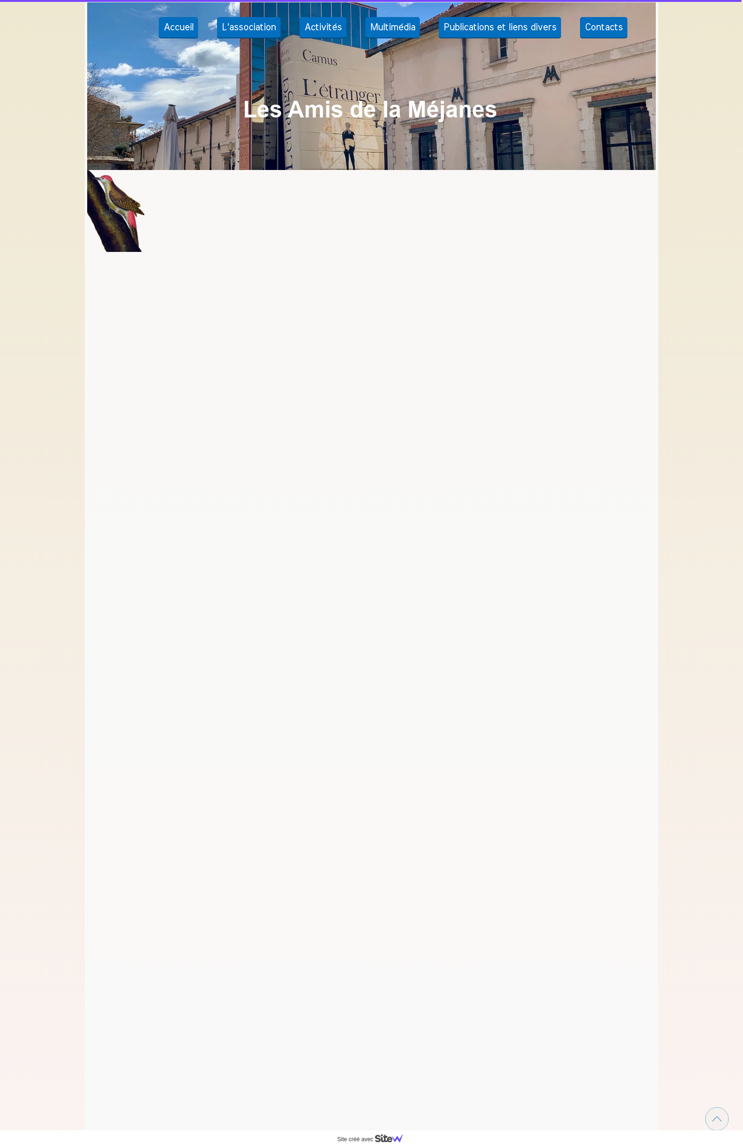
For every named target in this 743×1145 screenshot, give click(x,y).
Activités (323, 27)
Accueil (178, 27)
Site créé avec (373, 1139)
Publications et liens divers (500, 27)
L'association (249, 27)
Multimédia (392, 27)
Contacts (604, 27)
